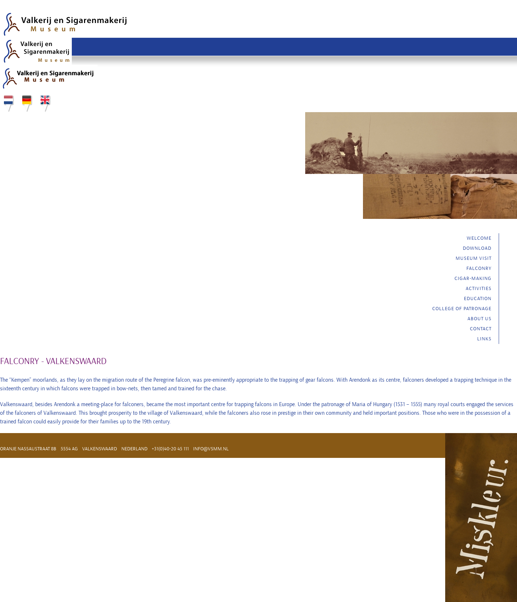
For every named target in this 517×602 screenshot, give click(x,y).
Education (478, 298)
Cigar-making (473, 278)
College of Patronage (462, 308)
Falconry (479, 268)
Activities (479, 288)
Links (484, 339)
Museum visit (474, 258)
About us (479, 319)
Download (477, 248)
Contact (481, 329)
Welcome (479, 238)
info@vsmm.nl (211, 449)
